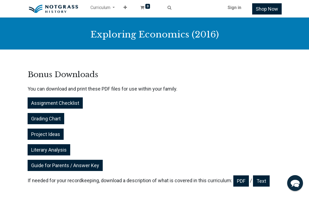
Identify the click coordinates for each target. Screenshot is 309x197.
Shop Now (267, 9)
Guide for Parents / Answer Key (65, 165)
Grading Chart (46, 118)
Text (261, 181)
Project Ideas (45, 134)
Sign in (234, 7)
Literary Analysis (49, 150)
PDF (241, 181)
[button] (125, 9)
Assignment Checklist (55, 103)
